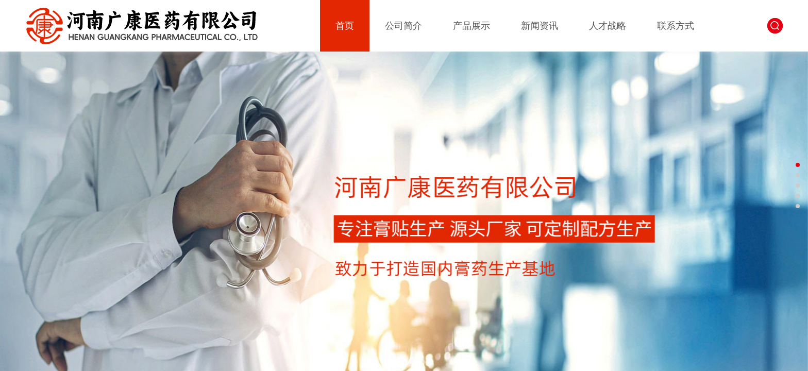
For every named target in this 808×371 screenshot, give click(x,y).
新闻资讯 (539, 26)
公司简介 (403, 26)
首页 (344, 26)
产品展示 (471, 26)
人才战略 (607, 26)
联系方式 (675, 26)
